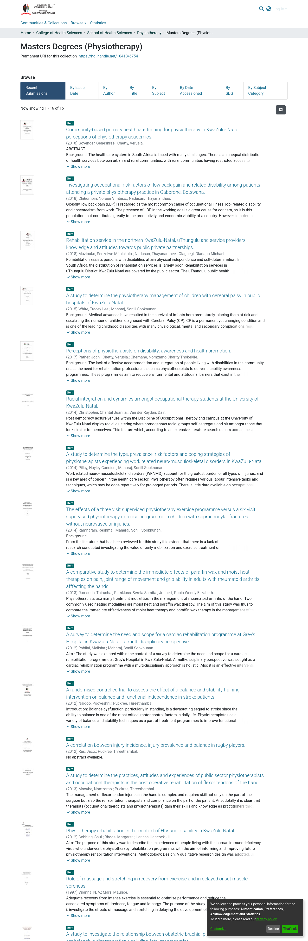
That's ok (290, 929)
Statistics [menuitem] (98, 23)
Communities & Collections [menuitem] (43, 23)
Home (26, 33)
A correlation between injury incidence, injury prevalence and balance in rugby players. (155, 745)
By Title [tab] (133, 90)
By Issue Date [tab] (77, 90)
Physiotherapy (149, 33)
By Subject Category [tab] (257, 90)
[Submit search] (261, 9)
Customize (218, 929)
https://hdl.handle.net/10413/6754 (108, 56)
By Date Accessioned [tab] (191, 90)
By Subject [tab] (158, 90)
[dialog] (255, 917)
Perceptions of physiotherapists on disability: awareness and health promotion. (148, 351)
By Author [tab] (109, 90)
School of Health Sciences (109, 33)
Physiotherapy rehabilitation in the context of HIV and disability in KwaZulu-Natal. (150, 831)
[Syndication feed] (281, 109)
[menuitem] (269, 9)
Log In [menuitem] (279, 9)
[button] (78, 166)
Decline (273, 929)
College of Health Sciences (59, 33)
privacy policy (266, 919)
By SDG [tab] (229, 90)
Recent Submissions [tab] (37, 90)
